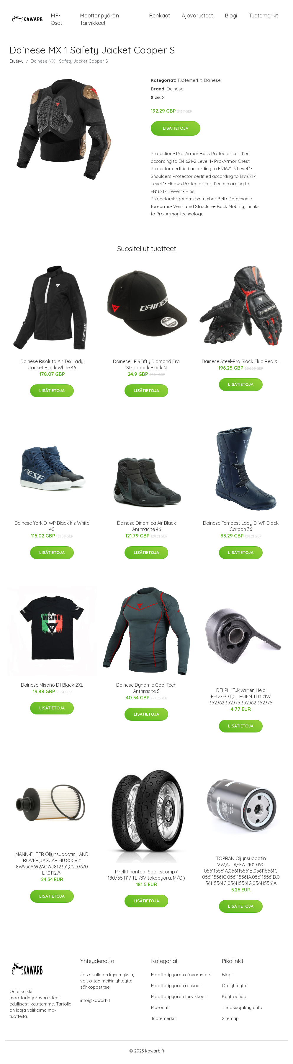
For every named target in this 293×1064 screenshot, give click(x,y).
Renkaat (159, 17)
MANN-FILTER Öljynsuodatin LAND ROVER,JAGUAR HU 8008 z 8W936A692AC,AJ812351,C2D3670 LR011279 (52, 867)
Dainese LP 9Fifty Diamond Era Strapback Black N (146, 367)
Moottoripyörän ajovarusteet (181, 977)
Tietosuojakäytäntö (242, 1010)
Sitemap (230, 1021)
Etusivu (16, 64)
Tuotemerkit (263, 17)
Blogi (231, 17)
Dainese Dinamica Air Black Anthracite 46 (146, 529)
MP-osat (56, 21)
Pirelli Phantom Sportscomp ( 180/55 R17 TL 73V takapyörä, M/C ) (146, 878)
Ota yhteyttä (235, 988)
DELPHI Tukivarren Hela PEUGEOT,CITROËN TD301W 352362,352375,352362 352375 (240, 700)
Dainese (212, 83)
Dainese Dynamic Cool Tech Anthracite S (146, 691)
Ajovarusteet (197, 17)
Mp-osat (159, 1010)
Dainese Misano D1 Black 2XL (52, 688)
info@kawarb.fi (95, 1003)
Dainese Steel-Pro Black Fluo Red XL (241, 364)
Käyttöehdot (235, 999)
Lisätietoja (175, 131)
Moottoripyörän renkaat (176, 988)
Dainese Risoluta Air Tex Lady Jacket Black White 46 (52, 367)
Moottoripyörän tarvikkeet (99, 21)
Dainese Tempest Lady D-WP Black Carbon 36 (241, 529)
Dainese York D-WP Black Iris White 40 (51, 529)
